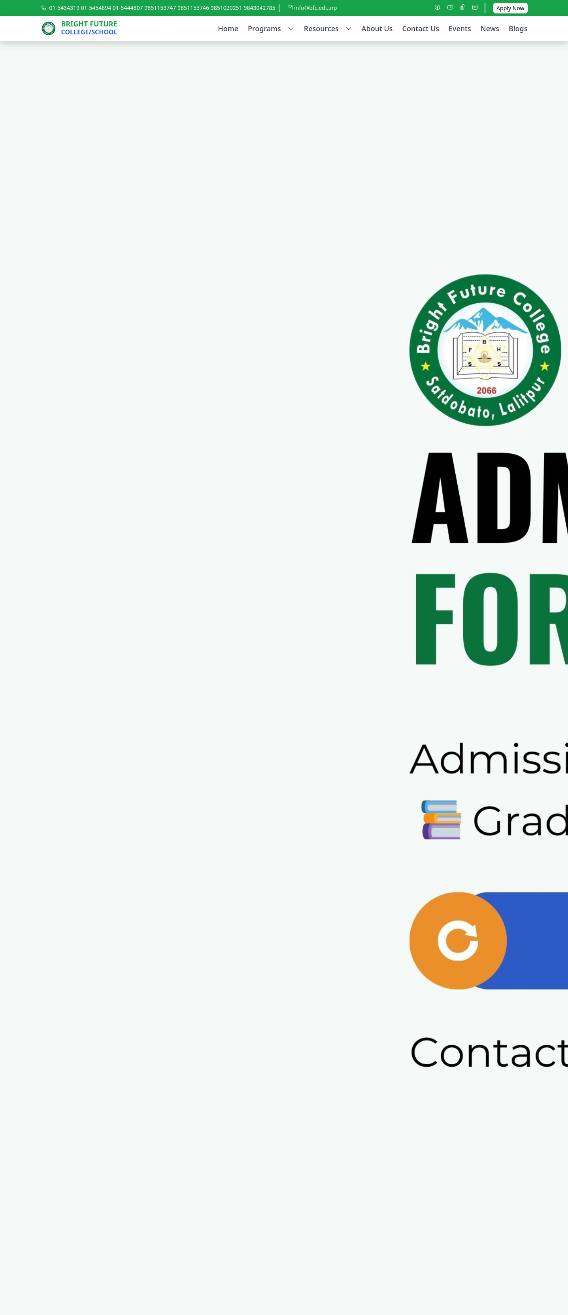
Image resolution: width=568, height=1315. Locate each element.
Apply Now (510, 8)
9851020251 (227, 7)
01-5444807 (128, 7)
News (490, 28)
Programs (271, 28)
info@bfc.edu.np (312, 7)
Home (228, 28)
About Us (377, 28)
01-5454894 (97, 7)
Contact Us (420, 28)
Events (460, 28)
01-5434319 (65, 7)
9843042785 (259, 7)
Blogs (518, 28)
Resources (328, 28)
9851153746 (194, 7)
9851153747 (160, 7)
